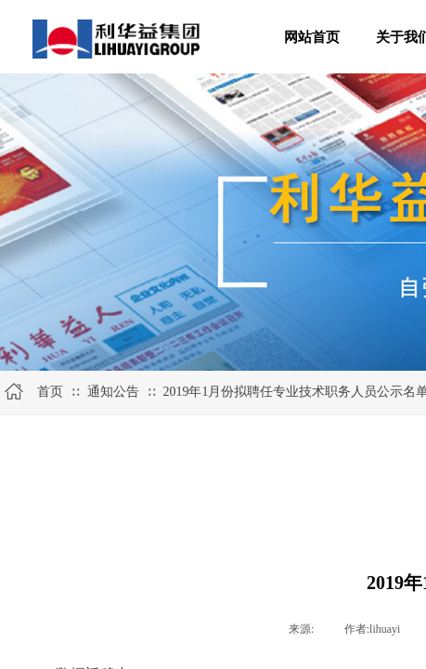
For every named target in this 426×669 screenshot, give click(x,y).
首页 (50, 392)
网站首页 (312, 37)
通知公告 (113, 392)
